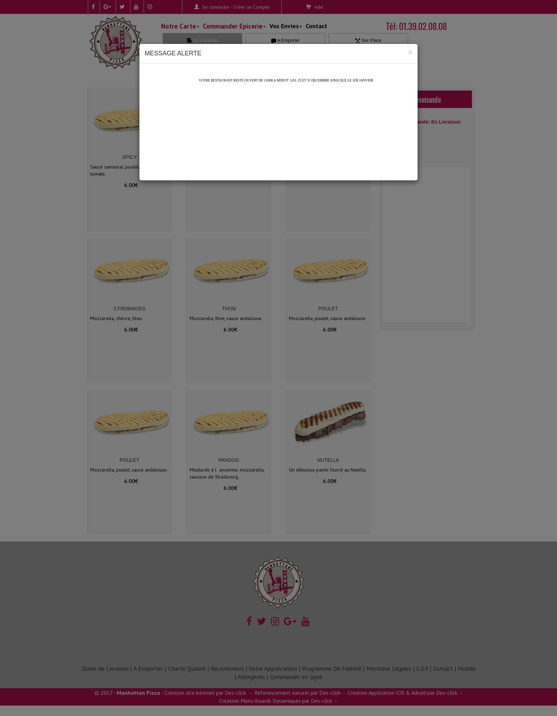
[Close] (410, 52)
